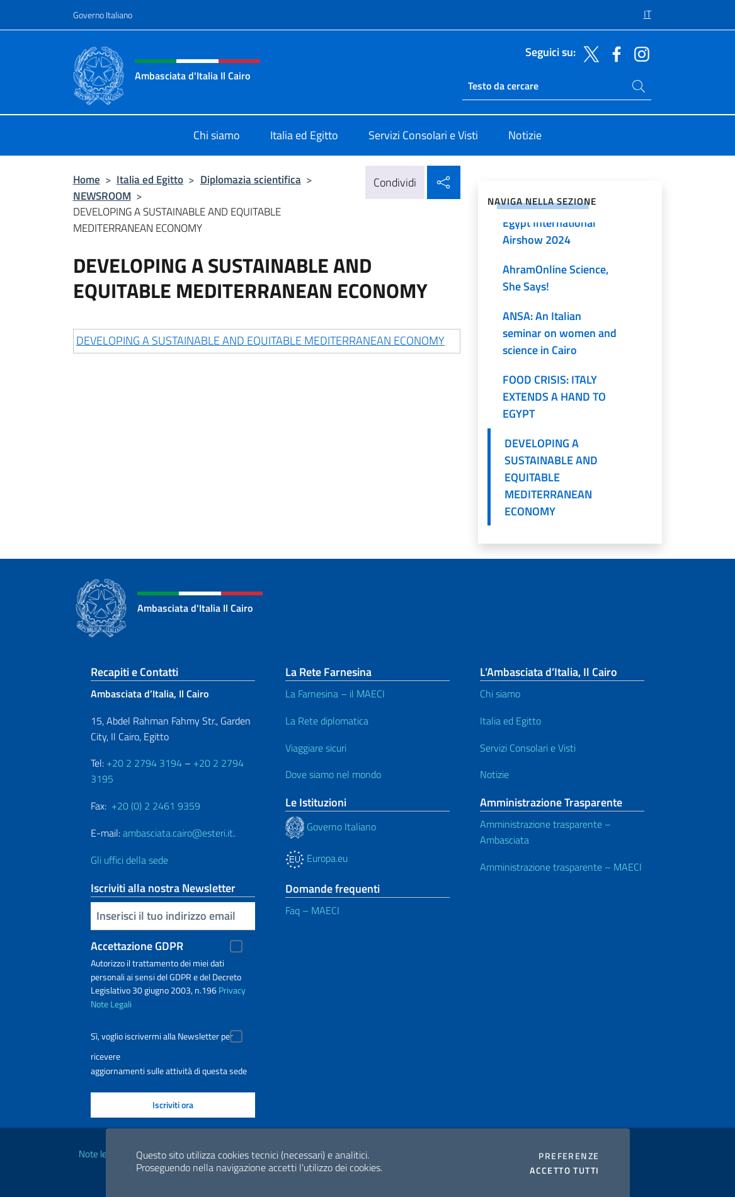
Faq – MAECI (312, 910)
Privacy (232, 990)
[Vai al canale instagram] (638, 52)
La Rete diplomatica (326, 720)
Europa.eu (316, 858)
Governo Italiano (102, 14)
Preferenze (568, 1156)
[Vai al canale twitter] (588, 52)
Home (86, 179)
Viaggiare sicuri (315, 747)
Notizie (494, 774)
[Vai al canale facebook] (613, 52)
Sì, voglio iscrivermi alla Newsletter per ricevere (162, 1037)
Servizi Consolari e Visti (528, 747)
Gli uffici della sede (129, 860)
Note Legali (111, 1004)
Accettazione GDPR (137, 945)
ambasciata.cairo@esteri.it (178, 832)
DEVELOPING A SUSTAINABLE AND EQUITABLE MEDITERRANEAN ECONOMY (260, 340)
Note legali (99, 1154)
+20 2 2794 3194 (144, 762)
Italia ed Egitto (150, 179)
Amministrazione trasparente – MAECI (561, 866)
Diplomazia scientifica (250, 179)
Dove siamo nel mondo (333, 774)
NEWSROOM (102, 195)
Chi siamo (500, 693)
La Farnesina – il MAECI (335, 693)
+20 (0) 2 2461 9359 (155, 805)
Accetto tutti (564, 1170)
